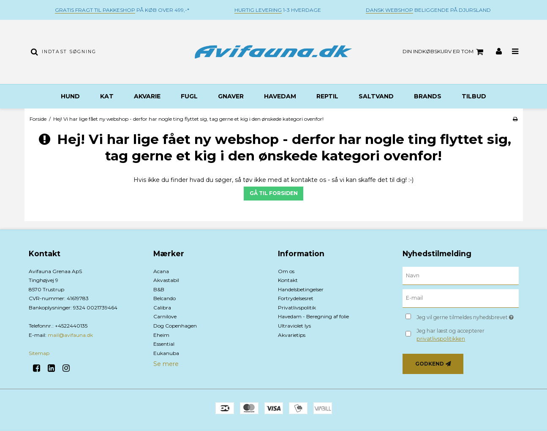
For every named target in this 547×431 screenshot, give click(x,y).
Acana (161, 271)
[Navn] (461, 275)
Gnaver (231, 96)
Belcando (164, 298)
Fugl (189, 96)
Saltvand (376, 96)
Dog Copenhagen (175, 326)
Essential (163, 344)
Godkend (429, 364)
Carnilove (165, 316)
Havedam (280, 96)
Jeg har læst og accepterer (450, 335)
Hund (70, 96)
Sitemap (39, 353)
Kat (107, 96)
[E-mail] (461, 298)
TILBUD (474, 96)
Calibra (162, 307)
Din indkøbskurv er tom (444, 52)
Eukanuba (166, 353)
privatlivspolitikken (440, 339)
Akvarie (147, 96)
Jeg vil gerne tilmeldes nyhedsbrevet (467, 315)
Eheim (161, 335)
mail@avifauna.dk (70, 335)
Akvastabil (166, 280)
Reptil (327, 96)
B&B (158, 289)
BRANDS (427, 96)
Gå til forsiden (274, 193)
